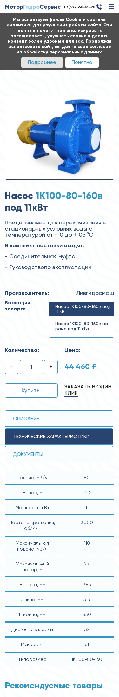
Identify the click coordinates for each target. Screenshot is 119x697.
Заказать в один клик (87, 389)
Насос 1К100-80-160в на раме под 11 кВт (81, 326)
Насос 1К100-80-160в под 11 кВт (83, 309)
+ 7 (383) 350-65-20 (79, 7)
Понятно (82, 62)
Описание (26, 419)
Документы (28, 454)
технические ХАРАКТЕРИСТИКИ (51, 436)
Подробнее (42, 62)
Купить (31, 390)
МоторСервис (33, 6)
